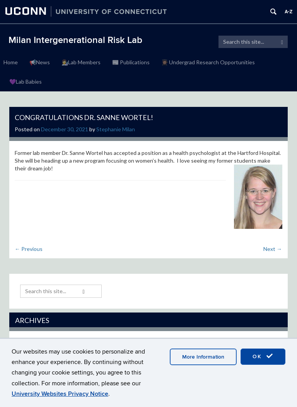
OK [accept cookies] (263, 356)
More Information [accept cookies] (203, 357)
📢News (39, 62)
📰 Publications (131, 62)
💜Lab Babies (25, 81)
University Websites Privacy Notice (60, 394)
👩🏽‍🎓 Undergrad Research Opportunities (208, 62)
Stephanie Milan (115, 129)
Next (272, 249)
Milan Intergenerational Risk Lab (75, 40)
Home (10, 62)
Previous (29, 249)
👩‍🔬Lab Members (81, 62)
